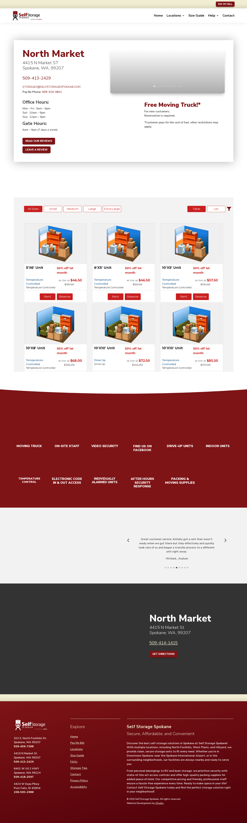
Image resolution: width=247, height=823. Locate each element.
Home (158, 15)
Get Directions (163, 654)
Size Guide (196, 15)
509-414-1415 (163, 643)
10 (180, 86)
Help (211, 15)
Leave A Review (36, 149)
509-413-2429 (36, 78)
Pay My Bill (225, 4)
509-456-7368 (24, 746)
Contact (229, 15)
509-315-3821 (52, 92)
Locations (174, 15)
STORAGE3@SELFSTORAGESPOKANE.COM (51, 87)
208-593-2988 (24, 792)
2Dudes (159, 803)
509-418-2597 (24, 777)
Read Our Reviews (38, 141)
